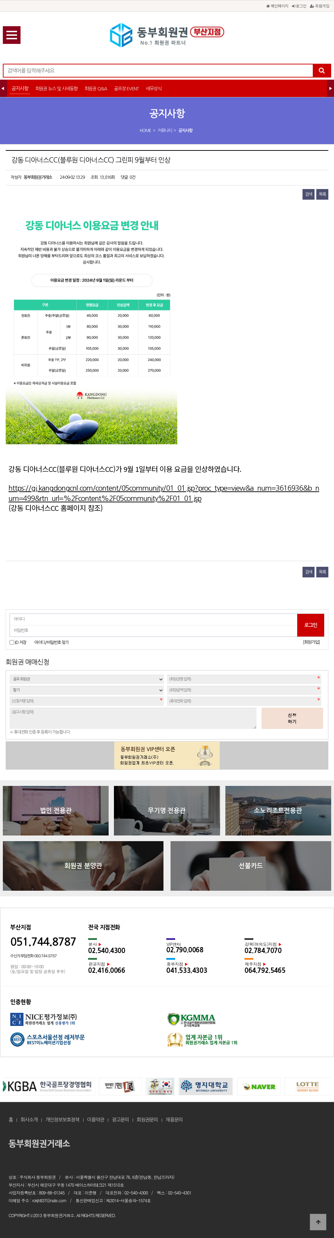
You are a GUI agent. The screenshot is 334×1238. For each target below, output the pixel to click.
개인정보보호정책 (62, 1119)
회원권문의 (147, 1119)
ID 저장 (20, 642)
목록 (322, 194)
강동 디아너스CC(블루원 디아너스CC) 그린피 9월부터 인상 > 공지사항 (167, 35)
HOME (145, 131)
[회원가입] (311, 642)
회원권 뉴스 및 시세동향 (56, 88)
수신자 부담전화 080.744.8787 (33, 956)
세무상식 (153, 88)
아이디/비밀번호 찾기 (51, 642)
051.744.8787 (43, 942)
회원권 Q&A (96, 88)
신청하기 (292, 718)
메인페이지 (277, 5)
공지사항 (19, 88)
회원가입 (319, 5)
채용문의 (174, 1119)
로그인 (299, 5)
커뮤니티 (165, 131)
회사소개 (29, 1119)
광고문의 (120, 1119)
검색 (308, 194)
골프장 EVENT (126, 88)
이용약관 (95, 1119)
